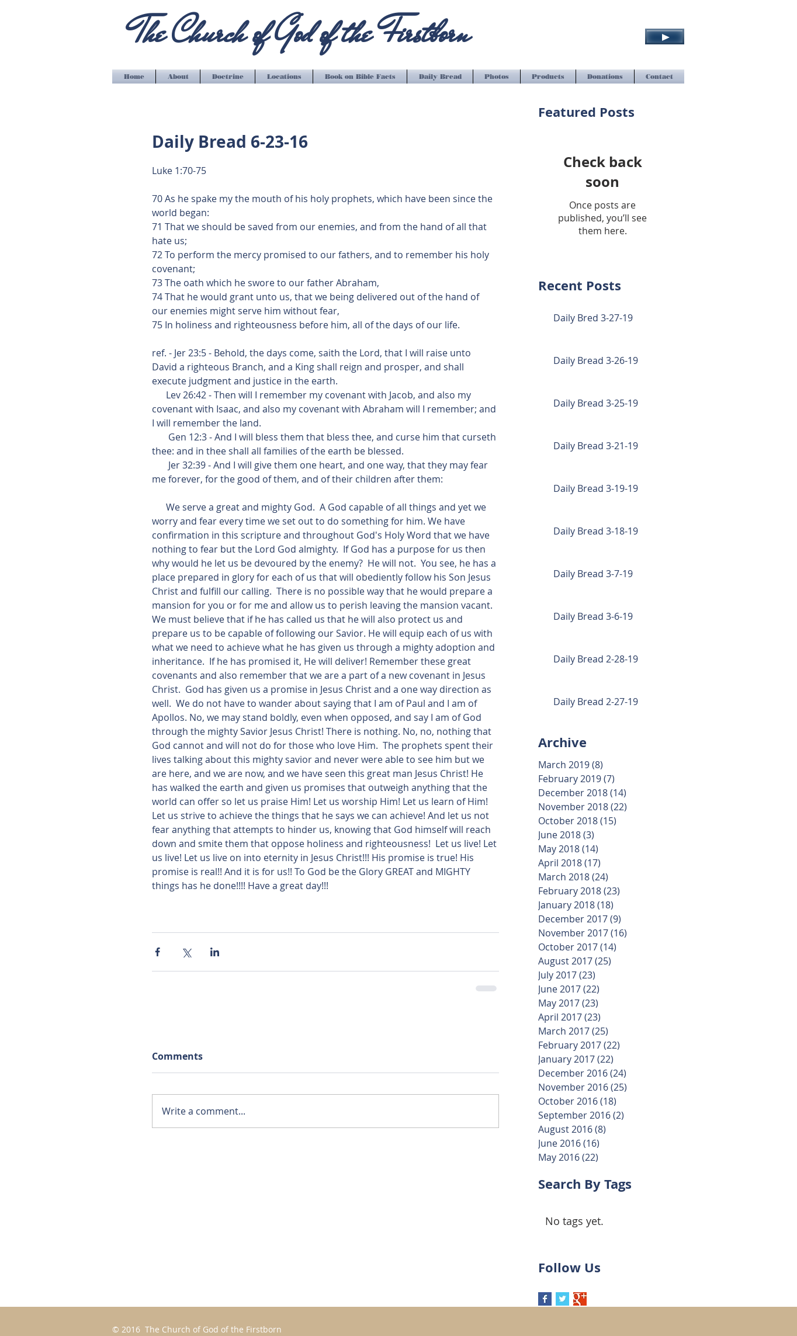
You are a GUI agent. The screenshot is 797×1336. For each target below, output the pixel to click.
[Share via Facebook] (157, 951)
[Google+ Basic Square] (580, 1299)
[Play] (664, 36)
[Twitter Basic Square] (562, 1299)
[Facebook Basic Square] (545, 1299)
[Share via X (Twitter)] (186, 951)
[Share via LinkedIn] (214, 951)
